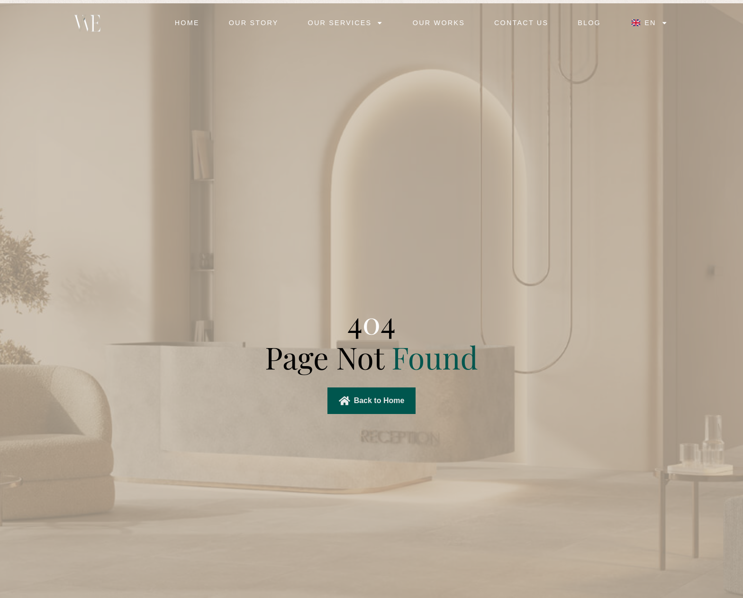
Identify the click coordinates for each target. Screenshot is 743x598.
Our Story (254, 23)
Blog (589, 23)
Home (187, 23)
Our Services (345, 23)
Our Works (439, 23)
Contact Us (521, 23)
